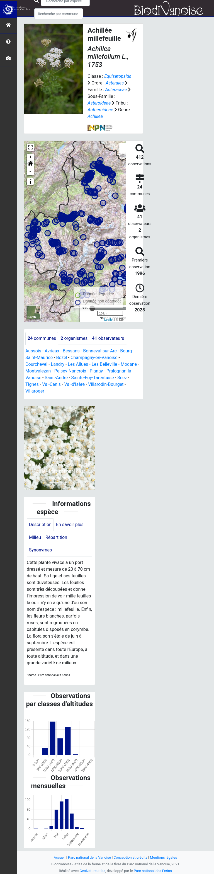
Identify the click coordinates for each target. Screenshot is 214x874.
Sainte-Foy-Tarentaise (92, 377)
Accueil (59, 857)
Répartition (56, 537)
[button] (30, 164)
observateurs (108, 338)
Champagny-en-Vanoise (93, 357)
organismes (73, 338)
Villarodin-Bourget (105, 384)
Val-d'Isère (74, 384)
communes (42, 338)
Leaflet (108, 319)
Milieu (35, 537)
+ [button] (30, 157)
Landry (57, 364)
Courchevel (36, 364)
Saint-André (56, 377)
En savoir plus (70, 524)
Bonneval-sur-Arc (100, 351)
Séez (122, 377)
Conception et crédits (130, 857)
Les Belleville (104, 364)
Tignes (32, 384)
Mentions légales (163, 857)
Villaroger (34, 391)
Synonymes (40, 550)
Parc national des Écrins (153, 871)
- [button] (30, 171)
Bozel (61, 357)
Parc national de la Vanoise (89, 857)
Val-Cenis (51, 384)
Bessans (71, 351)
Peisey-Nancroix (70, 371)
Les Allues (78, 364)
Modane (129, 364)
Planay (96, 371)
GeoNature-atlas (92, 871)
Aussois (33, 351)
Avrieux (52, 351)
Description (40, 524)
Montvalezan (38, 371)
